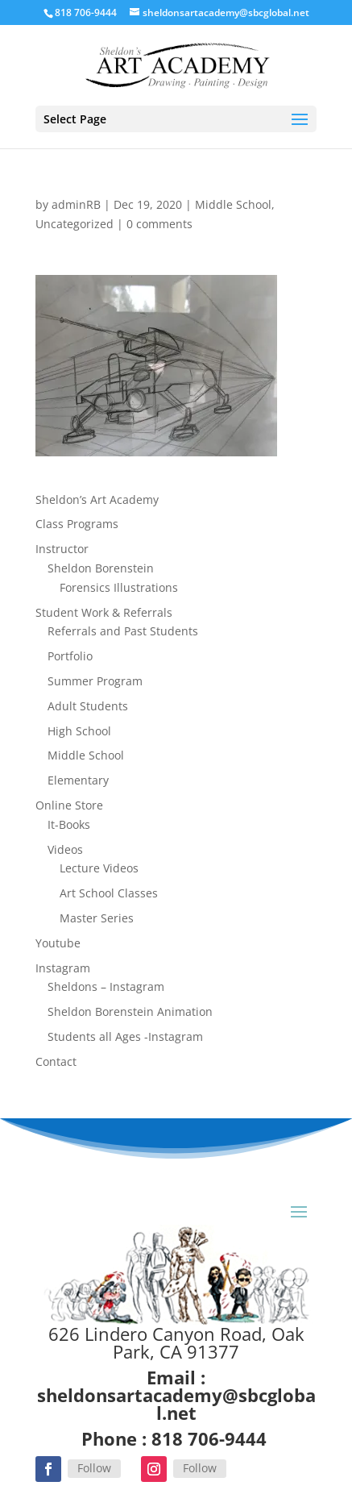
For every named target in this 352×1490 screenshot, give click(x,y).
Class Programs (76, 523)
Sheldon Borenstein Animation (130, 1011)
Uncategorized (74, 223)
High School (79, 731)
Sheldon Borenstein (101, 568)
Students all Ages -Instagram (125, 1036)
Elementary (78, 780)
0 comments (159, 223)
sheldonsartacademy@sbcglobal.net (176, 1404)
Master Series (97, 918)
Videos (65, 849)
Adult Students (88, 706)
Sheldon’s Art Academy (97, 499)
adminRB (76, 204)
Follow (94, 1467)
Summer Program (95, 681)
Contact (56, 1061)
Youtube (58, 943)
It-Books (69, 824)
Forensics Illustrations (119, 587)
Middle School (233, 204)
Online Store (69, 805)
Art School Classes (109, 893)
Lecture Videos (99, 868)
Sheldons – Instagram (106, 986)
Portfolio (70, 656)
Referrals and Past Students (123, 631)
